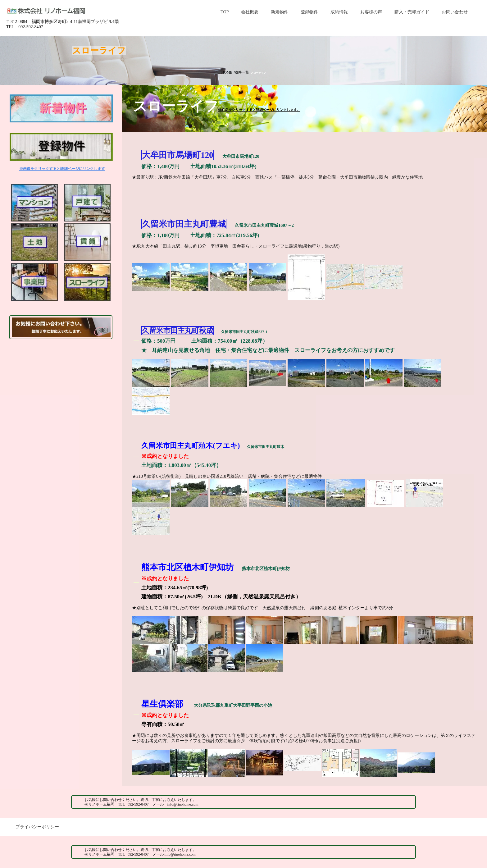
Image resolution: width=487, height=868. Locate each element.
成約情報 (339, 12)
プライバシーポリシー (37, 827)
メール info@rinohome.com (174, 854)
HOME (226, 72)
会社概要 (249, 12)
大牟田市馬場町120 (177, 155)
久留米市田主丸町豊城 (184, 224)
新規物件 (279, 12)
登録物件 (309, 12)
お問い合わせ (455, 12)
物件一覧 (241, 72)
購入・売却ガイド (411, 12)
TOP (225, 12)
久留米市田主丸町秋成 (177, 331)
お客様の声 (371, 12)
